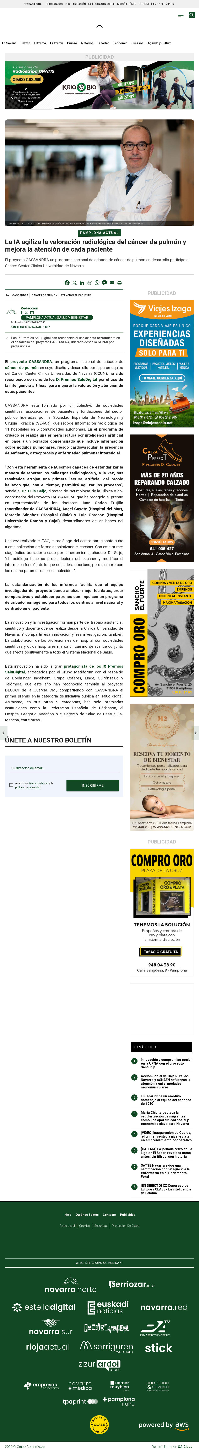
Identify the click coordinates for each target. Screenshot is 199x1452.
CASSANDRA (20, 295)
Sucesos (137, 43)
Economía (120, 43)
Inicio (67, 1215)
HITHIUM (144, 4)
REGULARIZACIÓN (75, 4)
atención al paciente (76, 295)
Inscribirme (93, 785)
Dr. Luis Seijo (34, 491)
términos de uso (39, 783)
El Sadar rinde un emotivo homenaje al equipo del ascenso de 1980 (161, 1100)
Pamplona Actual (99, 233)
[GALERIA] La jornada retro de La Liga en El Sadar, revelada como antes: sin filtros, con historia (161, 1153)
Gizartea (103, 43)
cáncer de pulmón (44, 295)
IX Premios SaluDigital (76, 379)
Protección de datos (125, 1226)
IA (7, 295)
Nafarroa (87, 43)
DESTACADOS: (32, 4)
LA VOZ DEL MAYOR (162, 4)
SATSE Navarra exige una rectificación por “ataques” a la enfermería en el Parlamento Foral (160, 1171)
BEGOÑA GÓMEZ (126, 4)
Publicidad (127, 1215)
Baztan (25, 43)
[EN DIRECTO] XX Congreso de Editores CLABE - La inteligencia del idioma (161, 1189)
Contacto (109, 1215)
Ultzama (40, 43)
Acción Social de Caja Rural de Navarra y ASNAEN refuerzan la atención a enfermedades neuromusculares (160, 1081)
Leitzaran (56, 43)
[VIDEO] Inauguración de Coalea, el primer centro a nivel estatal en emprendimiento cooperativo (161, 1136)
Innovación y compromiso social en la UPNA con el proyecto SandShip (161, 1063)
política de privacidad (28, 787)
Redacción (29, 308)
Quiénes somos (87, 1215)
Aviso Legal (67, 1226)
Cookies (84, 1226)
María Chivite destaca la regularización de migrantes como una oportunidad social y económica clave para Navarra (160, 1118)
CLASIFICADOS (54, 4)
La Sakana (9, 43)
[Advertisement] (162, 1009)
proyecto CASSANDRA (31, 361)
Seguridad (101, 1226)
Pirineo (72, 43)
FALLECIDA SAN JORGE (101, 4)
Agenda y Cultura (159, 43)
